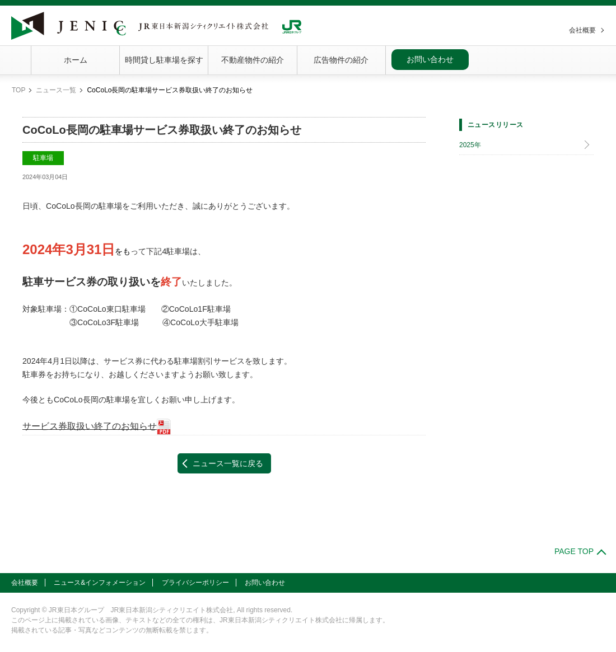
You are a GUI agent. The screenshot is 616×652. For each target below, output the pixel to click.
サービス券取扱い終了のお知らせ (89, 425)
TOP (18, 90)
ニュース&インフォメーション (100, 583)
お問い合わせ (430, 59)
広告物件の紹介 (341, 59)
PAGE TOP (574, 551)
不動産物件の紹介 (252, 59)
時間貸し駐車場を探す (164, 59)
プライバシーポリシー (195, 583)
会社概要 (582, 30)
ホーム (75, 59)
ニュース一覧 (56, 90)
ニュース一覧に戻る (228, 463)
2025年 (470, 145)
